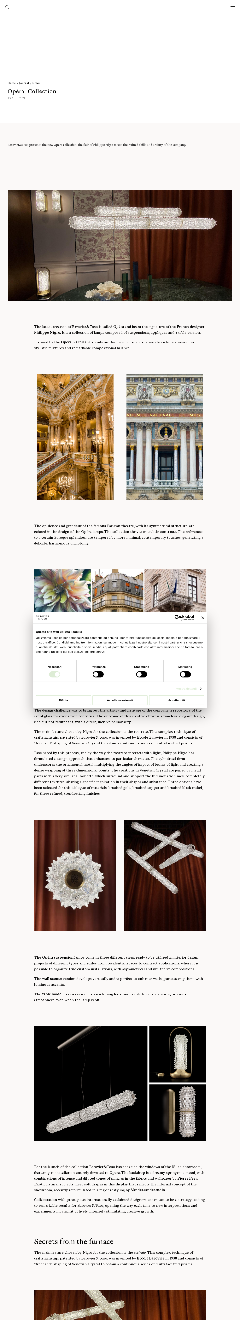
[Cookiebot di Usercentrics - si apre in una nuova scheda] (177, 617)
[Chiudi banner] (203, 617)
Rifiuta (63, 700)
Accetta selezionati (120, 700)
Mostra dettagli (186, 688)
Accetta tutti (176, 700)
